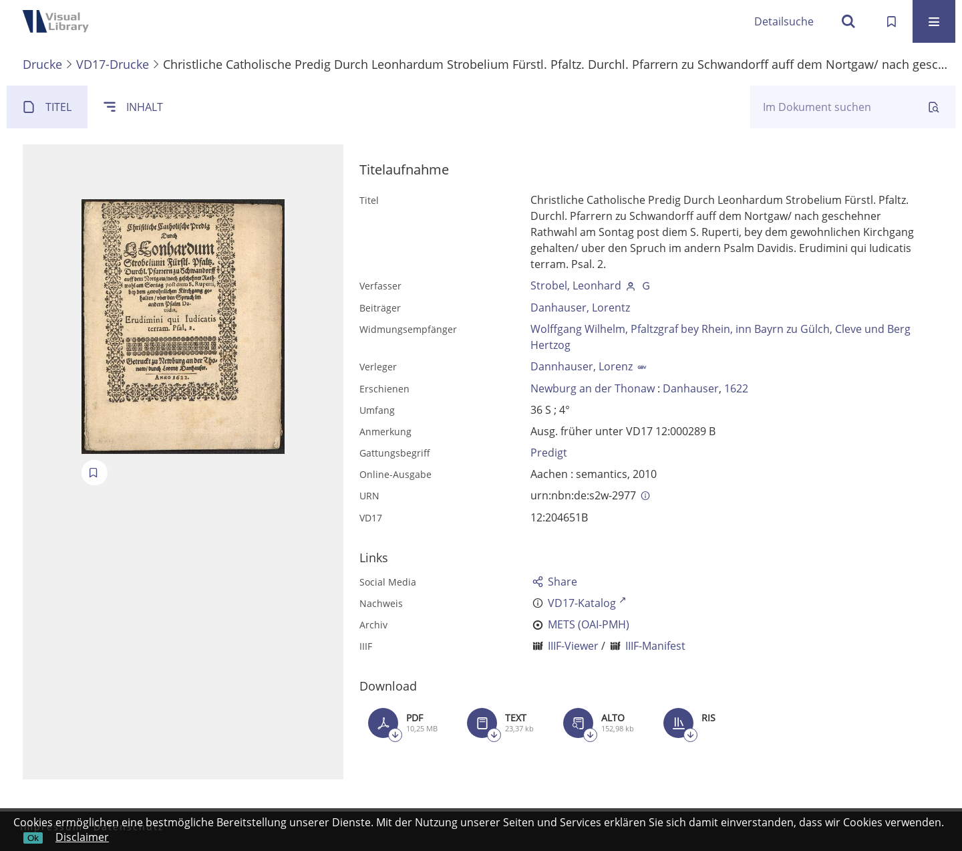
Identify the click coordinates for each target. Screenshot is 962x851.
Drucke (42, 64)
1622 (736, 388)
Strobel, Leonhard (575, 285)
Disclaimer (82, 837)
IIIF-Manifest (655, 645)
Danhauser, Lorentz (580, 307)
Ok (33, 838)
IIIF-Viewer (573, 645)
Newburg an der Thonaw (592, 388)
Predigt (548, 452)
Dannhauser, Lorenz (581, 366)
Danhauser (691, 388)
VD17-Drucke (112, 64)
